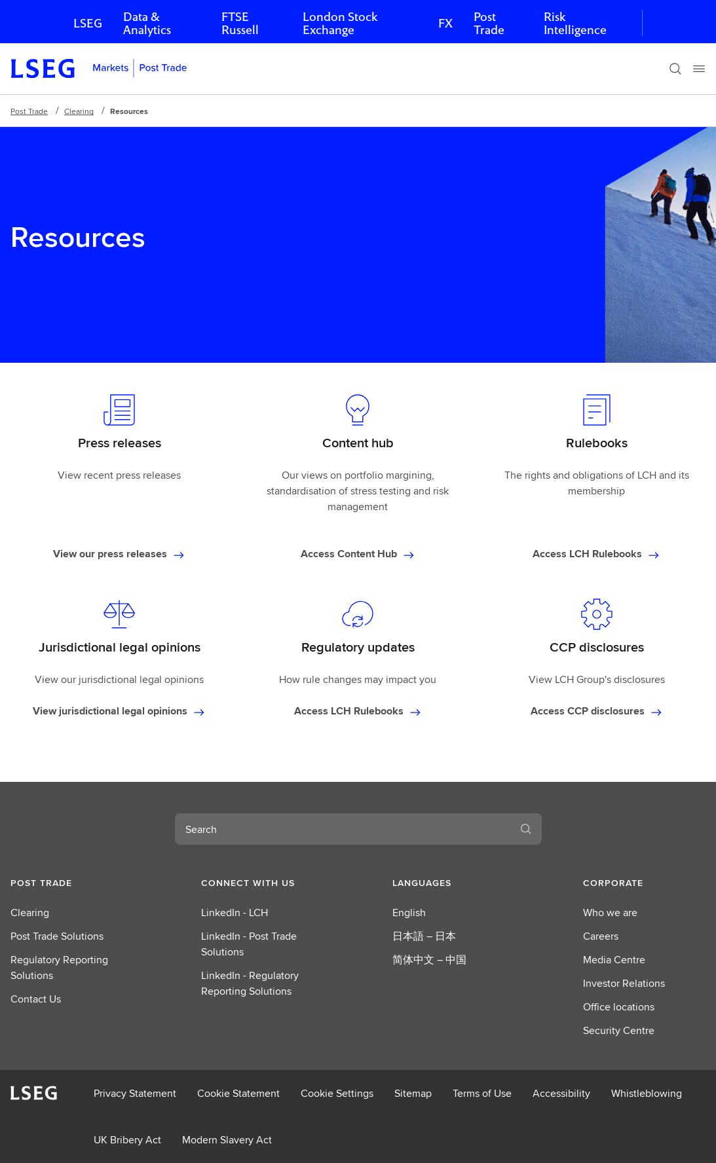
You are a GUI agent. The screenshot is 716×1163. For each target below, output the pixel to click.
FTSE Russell (240, 23)
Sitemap (413, 1093)
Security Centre (618, 1030)
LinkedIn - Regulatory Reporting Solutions (250, 983)
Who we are (610, 912)
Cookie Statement (238, 1093)
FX (445, 23)
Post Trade (489, 23)
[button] (71, 882)
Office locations (618, 1006)
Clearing (79, 111)
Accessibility (561, 1093)
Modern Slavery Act (227, 1139)
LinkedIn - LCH (234, 912)
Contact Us (35, 998)
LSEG (87, 23)
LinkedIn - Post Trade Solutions (249, 944)
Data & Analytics (147, 23)
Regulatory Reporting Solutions (59, 967)
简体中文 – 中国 (429, 959)
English (409, 912)
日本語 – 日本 (424, 936)
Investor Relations (624, 983)
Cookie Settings (337, 1093)
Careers (600, 936)
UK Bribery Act (127, 1139)
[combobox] (342, 829)
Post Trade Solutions (57, 936)
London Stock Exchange (340, 23)
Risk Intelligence (575, 23)
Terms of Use (482, 1093)
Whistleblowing (646, 1093)
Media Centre (614, 959)
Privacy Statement (135, 1093)
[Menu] (699, 69)
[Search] (675, 69)
